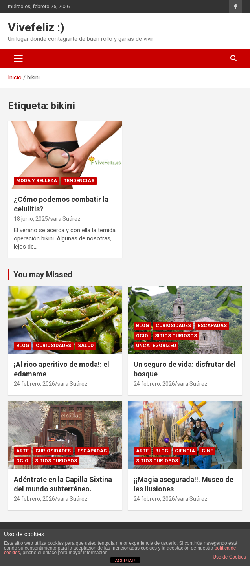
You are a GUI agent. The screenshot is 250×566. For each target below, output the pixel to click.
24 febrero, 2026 (34, 384)
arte (22, 451)
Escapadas (212, 325)
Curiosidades (53, 345)
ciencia (185, 451)
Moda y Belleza (36, 180)
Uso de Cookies (229, 557)
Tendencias (79, 180)
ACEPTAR (125, 560)
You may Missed (42, 274)
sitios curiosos (176, 336)
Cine (207, 451)
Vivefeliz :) (36, 27)
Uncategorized (156, 345)
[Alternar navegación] (18, 58)
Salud (86, 345)
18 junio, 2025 (31, 219)
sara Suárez (65, 219)
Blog (22, 345)
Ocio (142, 336)
